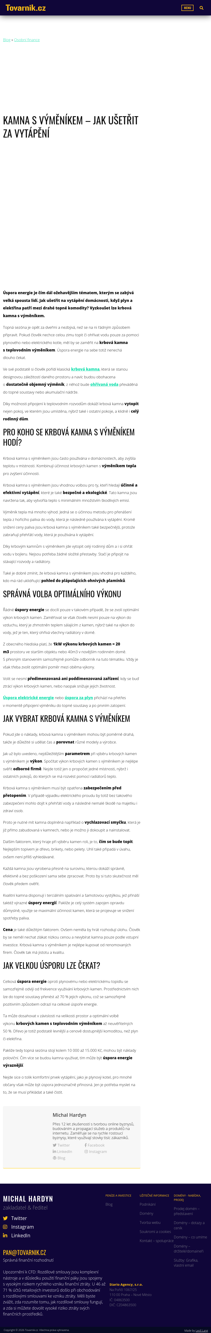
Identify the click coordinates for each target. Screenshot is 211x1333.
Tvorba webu (150, 1222)
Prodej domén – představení (187, 1211)
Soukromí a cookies (155, 1231)
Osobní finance (27, 39)
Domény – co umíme (190, 1237)
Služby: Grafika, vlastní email (186, 1263)
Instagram (96, 1151)
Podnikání (148, 1204)
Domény (146, 1213)
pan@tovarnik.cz (24, 1252)
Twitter (61, 1145)
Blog (6, 39)
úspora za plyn (79, 697)
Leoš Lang (202, 1331)
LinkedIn (62, 1151)
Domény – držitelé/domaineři (189, 1249)
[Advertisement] (105, 79)
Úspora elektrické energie (28, 697)
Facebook (95, 1145)
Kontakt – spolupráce (157, 1240)
